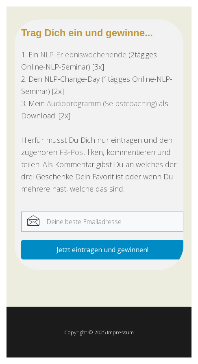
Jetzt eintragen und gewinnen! (102, 249)
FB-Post (72, 152)
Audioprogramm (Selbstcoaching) (102, 103)
